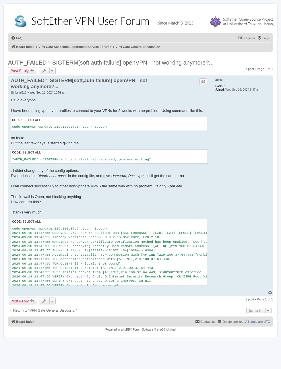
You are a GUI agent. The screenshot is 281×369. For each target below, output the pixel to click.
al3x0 (218, 79)
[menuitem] (16, 38)
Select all (31, 120)
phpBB (125, 329)
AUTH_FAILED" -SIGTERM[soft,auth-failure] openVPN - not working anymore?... (111, 62)
